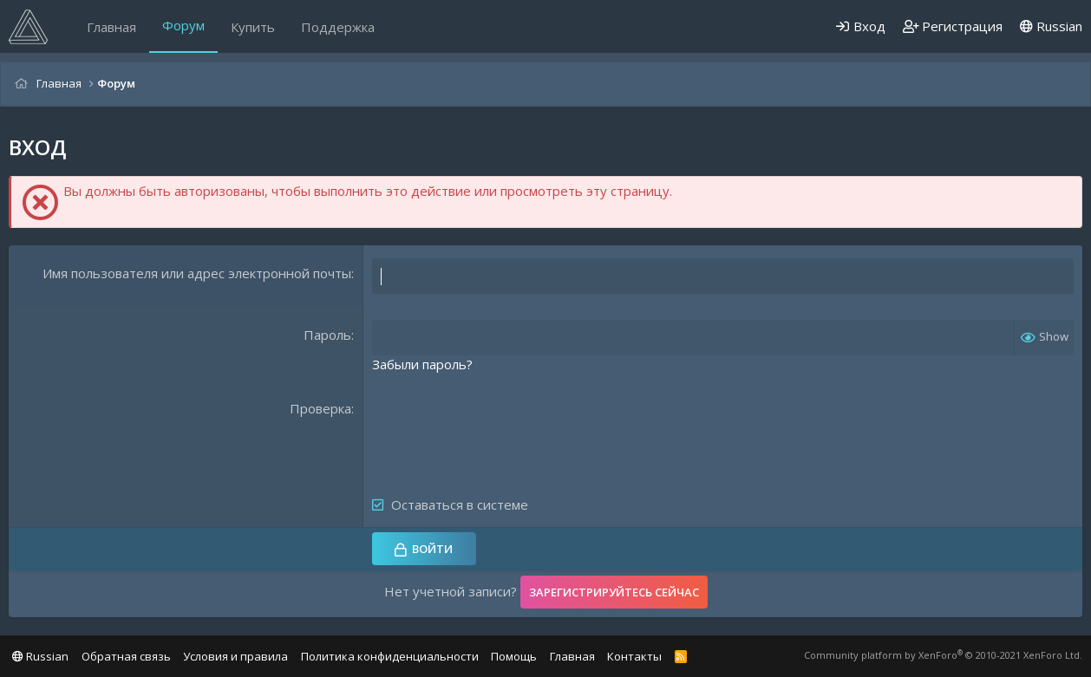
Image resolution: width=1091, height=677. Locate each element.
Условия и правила (235, 656)
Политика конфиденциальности (390, 656)
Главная (111, 27)
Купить (253, 27)
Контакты (634, 656)
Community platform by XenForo (943, 654)
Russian (1051, 26)
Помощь (514, 656)
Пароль (327, 334)
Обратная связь (126, 656)
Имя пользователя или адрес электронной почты (196, 273)
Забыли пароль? (422, 364)
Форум (183, 25)
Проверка (320, 408)
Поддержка (338, 27)
